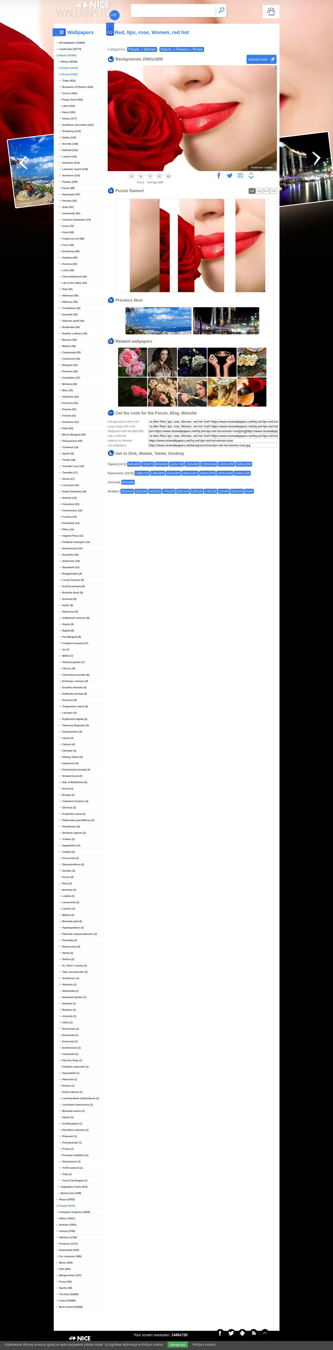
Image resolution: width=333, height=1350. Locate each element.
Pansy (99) (68, 188)
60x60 (249, 491)
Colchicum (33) (71, 358)
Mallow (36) (69, 346)
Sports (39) (65, 1288)
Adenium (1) (69, 984)
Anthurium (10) (71, 561)
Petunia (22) (69, 409)
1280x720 (142, 473)
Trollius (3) (68, 839)
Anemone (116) (71, 175)
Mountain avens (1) (73, 1111)
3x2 (259, 191)
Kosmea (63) (69, 264)
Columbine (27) (71, 377)
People (134, 49)
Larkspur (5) (69, 712)
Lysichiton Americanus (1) (77, 1104)
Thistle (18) (68, 460)
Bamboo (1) (69, 1009)
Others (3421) (67, 1218)
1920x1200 (242, 473)
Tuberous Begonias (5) (75, 725)
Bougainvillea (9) (72, 573)
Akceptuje (177, 1345)
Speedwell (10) (70, 567)
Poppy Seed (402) (72, 99)
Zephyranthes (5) (72, 731)
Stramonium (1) (71, 1161)
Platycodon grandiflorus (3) (78, 820)
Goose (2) (68, 877)
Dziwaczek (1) (70, 1035)
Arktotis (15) (69, 497)
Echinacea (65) (71, 251)
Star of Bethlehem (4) (74, 782)
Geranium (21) (70, 422)
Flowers (182, 49)
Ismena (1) (68, 1085)
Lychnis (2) (68, 908)
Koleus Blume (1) (72, 1092)
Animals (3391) (68, 1224)
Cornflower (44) (71, 308)
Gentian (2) (68, 870)
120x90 (224, 491)
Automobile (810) (69, 1250)
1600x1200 (243, 464)
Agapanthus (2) (71, 845)
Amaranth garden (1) (74, 997)
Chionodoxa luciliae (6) (75, 674)
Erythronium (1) (71, 1047)
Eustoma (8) (69, 599)
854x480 (128, 482)
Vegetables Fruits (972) (74, 1186)
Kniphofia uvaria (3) (74, 813)
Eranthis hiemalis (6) (74, 687)
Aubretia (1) (69, 1003)
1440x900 (173, 473)
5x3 (266, 191)
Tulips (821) (69, 80)
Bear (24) (67, 390)
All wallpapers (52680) (72, 42)
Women (150, 49)
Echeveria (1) (70, 1041)
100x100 (237, 491)
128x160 (197, 491)
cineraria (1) (69, 1016)
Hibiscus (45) (70, 301)
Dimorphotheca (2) (73, 864)
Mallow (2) (68, 915)
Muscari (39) (69, 339)
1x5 (252, 191)
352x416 (127, 491)
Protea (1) (68, 1149)
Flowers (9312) (69, 68)
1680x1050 (207, 473)
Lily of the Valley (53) (74, 283)
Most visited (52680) (71, 1307)
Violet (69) (68, 232)
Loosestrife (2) (70, 902)
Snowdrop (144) (71, 131)
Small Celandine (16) (74, 491)
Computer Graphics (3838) (74, 1212)
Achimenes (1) (70, 978)
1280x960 (192, 464)
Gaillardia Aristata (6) (74, 693)
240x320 (155, 491)
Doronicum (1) (70, 1028)
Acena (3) (68, 788)
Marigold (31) (70, 365)
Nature (166, 49)
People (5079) (67, 1205)
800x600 (162, 464)
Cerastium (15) (70, 504)
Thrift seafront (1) (72, 1167)
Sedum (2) (68, 959)
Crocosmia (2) (70, 858)
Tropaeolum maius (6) (75, 706)
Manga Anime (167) (70, 1275)
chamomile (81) (71, 213)
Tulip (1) (67, 1174)
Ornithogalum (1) (72, 1123)
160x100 (183, 491)
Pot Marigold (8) (71, 636)
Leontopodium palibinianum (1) (80, 1098)
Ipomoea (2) (69, 889)
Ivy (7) (66, 649)
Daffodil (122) (70, 150)
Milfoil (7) (67, 655)
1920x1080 (225, 473)
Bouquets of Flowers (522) (77, 87)
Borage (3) (68, 795)
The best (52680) (69, 1294)
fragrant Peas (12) (72, 535)
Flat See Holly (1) (72, 1060)
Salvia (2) (67, 953)
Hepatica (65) (70, 257)
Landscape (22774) (70, 49)
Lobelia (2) (68, 896)
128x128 (211, 491)
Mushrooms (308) (71, 1193)
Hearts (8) (68, 624)
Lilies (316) (68, 106)
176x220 (169, 491)
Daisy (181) (68, 112)
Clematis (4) (69, 750)
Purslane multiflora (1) (75, 1155)
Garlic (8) (67, 605)
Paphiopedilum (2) (73, 927)
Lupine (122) (69, 156)
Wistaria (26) (69, 384)
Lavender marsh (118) (75, 169)
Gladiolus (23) (70, 396)
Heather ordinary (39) (74, 333)
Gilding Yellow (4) (72, 757)
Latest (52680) (67, 1300)
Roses (198, 49)
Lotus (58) (68, 270)
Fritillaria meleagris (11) (76, 542)
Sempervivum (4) (72, 776)
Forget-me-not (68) (73, 238)
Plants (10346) (69, 61)
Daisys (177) (69, 118)
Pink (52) (67, 289)
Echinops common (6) (75, 681)
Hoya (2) (67, 883)
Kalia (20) (67, 428)
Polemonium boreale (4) (76, 769)
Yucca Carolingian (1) (75, 1180)
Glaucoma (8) (70, 611)
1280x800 (158, 473)
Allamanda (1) (70, 990)
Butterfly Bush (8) (72, 592)
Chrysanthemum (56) (74, 276)
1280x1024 (209, 464)
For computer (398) (70, 1256)
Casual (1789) (67, 1231)
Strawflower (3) (71, 826)
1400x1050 (226, 464)
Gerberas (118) (71, 162)
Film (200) (65, 1269)
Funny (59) (65, 1281)
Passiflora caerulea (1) (75, 1130)
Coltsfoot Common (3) (75, 801)
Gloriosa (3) (69, 807)
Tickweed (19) (70, 447)
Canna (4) (68, 738)
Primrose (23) (70, 403)
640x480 (134, 464)
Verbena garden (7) (73, 662)
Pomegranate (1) (72, 1142)
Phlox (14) (68, 529)
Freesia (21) (69, 415)
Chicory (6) (68, 668)
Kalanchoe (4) (70, 763)
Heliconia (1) (69, 1079)
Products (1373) (68, 1243)
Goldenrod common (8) (76, 618)
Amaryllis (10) (70, 554)
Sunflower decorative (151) (78, 124)
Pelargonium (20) (72, 441)
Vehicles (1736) (68, 1237)
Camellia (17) (70, 472)
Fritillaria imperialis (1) (75, 1066)
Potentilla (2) (69, 940)
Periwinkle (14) (71, 523)
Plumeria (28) (70, 371)
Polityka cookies (204, 1344)
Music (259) (66, 1262)
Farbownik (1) (70, 1054)
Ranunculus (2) (71, 946)
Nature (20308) (67, 55)
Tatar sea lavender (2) (75, 972)
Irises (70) (68, 226)
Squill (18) (68, 453)
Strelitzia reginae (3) (74, 832)
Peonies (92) (69, 200)
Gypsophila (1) (70, 1073)
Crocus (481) (69, 93)
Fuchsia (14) (69, 516)
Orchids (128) (70, 143)
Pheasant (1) (69, 1136)
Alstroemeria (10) (72, 548)
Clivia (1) (67, 1022)
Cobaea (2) (68, 851)
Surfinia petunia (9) (73, 586)
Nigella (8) (68, 630)
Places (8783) (67, 1199)
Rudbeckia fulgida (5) (74, 719)
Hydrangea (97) (71, 194)
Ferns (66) (68, 245)
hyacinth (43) (70, 314)
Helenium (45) (70, 295)
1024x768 (177, 464)
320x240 (141, 491)
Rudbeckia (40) (71, 327)
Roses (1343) (70, 74)
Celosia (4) (68, 744)
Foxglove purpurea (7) (75, 643)
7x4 (273, 191)
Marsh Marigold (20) (74, 434)
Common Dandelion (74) (76, 219)
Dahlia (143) (69, 137)
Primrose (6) (69, 700)
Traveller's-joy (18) (73, 466)
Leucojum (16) (70, 485)
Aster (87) (68, 207)
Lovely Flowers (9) (73, 580)
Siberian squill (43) (73, 320)
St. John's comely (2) (74, 965)
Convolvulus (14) (72, 510)
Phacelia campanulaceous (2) (79, 934)
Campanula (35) (71, 352)
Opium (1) (68, 1117)
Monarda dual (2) (72, 921)
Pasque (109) (70, 181)
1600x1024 (190, 473)
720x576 (148, 464)
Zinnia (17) (68, 478)
